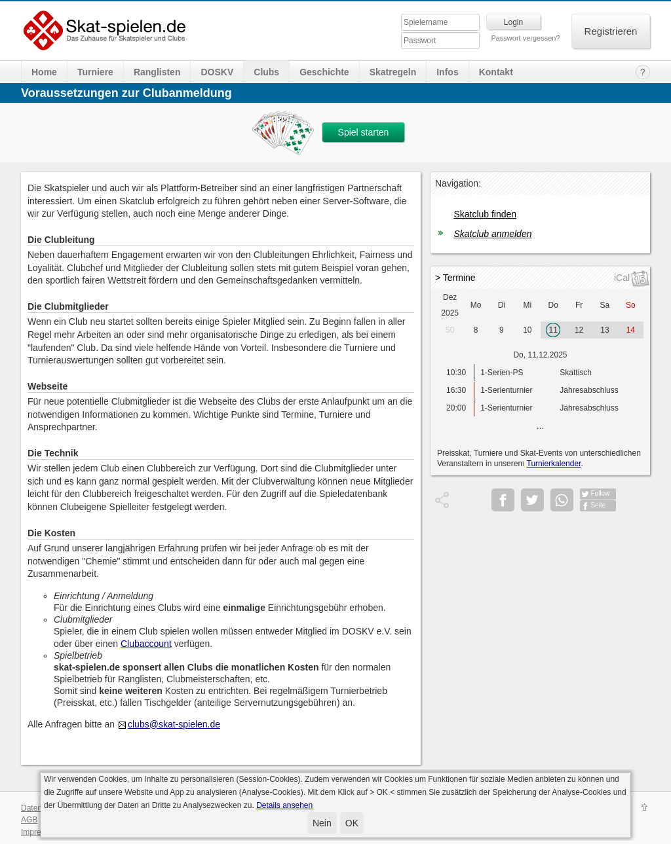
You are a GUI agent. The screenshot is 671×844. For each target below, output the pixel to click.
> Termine (455, 277)
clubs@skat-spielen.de (174, 724)
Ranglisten (157, 72)
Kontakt (496, 72)
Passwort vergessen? (525, 38)
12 (579, 330)
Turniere (95, 72)
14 (630, 330)
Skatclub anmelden (492, 234)
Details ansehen (284, 805)
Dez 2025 (450, 305)
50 (450, 330)
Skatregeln (393, 72)
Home (44, 72)
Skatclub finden (484, 214)
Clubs (266, 72)
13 (604, 330)
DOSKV (217, 72)
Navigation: (458, 183)
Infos (447, 72)
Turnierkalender (554, 463)
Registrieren (611, 31)
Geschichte (324, 72)
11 (553, 330)
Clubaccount (146, 643)
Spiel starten (363, 132)
